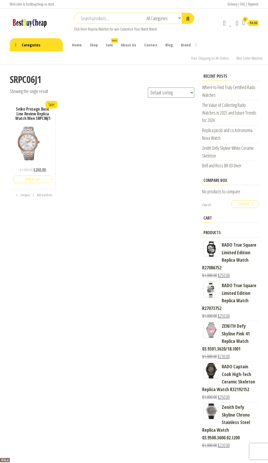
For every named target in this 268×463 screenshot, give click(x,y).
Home (77, 44)
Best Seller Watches (249, 58)
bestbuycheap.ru (36, 4)
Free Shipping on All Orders (210, 58)
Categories (31, 44)
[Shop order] (171, 93)
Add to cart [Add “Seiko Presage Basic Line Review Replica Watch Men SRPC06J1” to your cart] (33, 179)
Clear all (206, 205)
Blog (169, 44)
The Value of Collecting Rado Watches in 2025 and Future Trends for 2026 (229, 113)
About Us (128, 44)
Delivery (232, 4)
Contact (150, 44)
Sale (111, 42)
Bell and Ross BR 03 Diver (222, 165)
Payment (253, 4)
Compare (23, 195)
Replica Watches (98, 29)
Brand (186, 44)
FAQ (242, 4)
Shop (94, 44)
